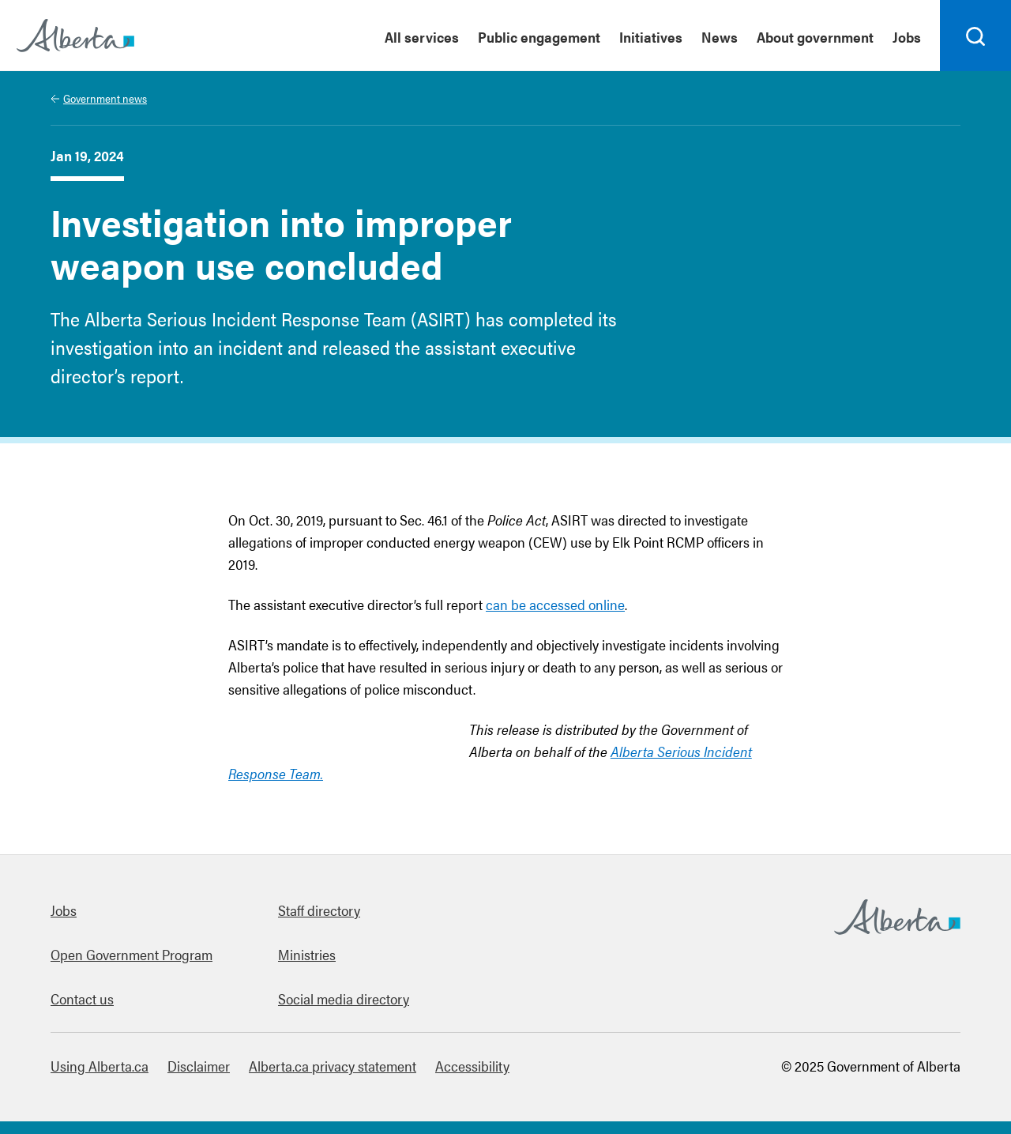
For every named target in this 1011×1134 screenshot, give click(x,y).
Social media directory (343, 998)
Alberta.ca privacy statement (332, 1066)
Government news (105, 98)
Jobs (64, 910)
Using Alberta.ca (99, 1066)
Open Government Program (131, 954)
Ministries (307, 954)
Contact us (82, 998)
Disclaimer (198, 1066)
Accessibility (472, 1066)
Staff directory (319, 910)
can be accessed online (555, 604)
